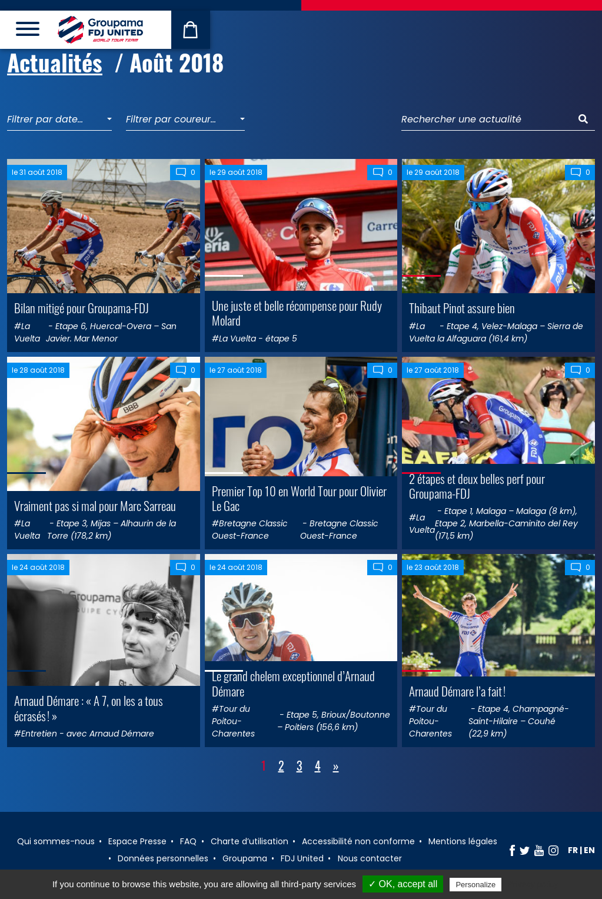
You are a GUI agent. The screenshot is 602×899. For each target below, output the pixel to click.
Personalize (475, 884)
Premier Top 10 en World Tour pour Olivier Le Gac (299, 498)
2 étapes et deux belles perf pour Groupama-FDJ (477, 485)
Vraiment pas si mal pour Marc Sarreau (95, 505)
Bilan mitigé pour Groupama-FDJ (81, 307)
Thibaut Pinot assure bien (462, 307)
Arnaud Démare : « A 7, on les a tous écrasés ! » (88, 707)
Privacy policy (532, 884)
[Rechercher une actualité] (486, 120)
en (589, 850)
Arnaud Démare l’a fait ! (457, 691)
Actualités (54, 62)
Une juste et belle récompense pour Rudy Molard (297, 312)
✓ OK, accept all (402, 884)
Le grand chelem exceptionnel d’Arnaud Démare (293, 682)
